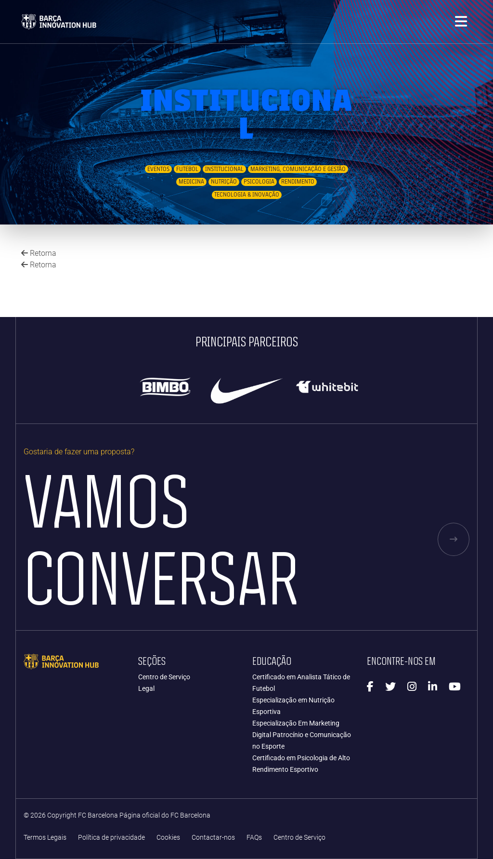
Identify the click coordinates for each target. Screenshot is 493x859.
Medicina (191, 181)
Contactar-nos (213, 837)
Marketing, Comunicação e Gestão (298, 169)
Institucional (224, 169)
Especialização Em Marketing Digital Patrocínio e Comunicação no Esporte (301, 734)
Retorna (38, 253)
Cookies (168, 837)
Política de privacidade (111, 837)
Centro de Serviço (164, 677)
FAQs (254, 837)
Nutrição (224, 181)
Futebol (187, 169)
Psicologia (259, 181)
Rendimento (297, 181)
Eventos (158, 169)
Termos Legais (45, 837)
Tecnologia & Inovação (246, 194)
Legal (146, 688)
